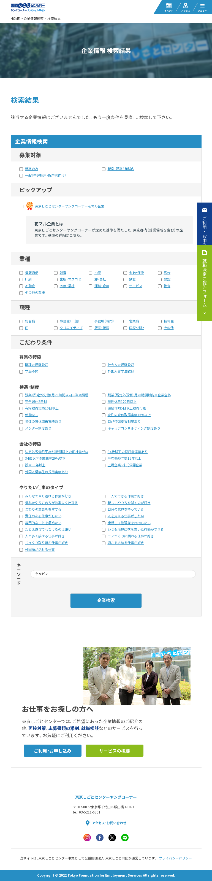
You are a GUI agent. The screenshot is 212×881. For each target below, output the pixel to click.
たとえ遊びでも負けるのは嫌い (48, 529)
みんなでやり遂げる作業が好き (48, 496)
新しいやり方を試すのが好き (129, 502)
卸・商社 (100, 279)
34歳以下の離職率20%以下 (45, 458)
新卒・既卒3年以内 (121, 168)
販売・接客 (101, 327)
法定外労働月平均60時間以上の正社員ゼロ (56, 451)
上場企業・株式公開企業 (125, 464)
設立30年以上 (35, 464)
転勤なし (31, 414)
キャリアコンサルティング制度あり (134, 428)
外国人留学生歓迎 (121, 371)
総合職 (30, 321)
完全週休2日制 (36, 401)
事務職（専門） (104, 321)
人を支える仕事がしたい (126, 515)
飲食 (132, 279)
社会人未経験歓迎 (121, 364)
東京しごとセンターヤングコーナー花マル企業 (69, 206)
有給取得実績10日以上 (42, 408)
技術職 (169, 321)
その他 (169, 327)
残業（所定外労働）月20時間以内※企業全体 (139, 394)
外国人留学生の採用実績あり (46, 471)
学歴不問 (31, 371)
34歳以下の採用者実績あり (128, 451)
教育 (167, 285)
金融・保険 (136, 272)
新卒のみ (31, 168)
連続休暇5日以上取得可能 (127, 408)
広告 (167, 272)
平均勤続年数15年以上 (124, 458)
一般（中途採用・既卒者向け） (45, 175)
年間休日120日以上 (122, 401)
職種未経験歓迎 (36, 364)
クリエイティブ (71, 327)
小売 (97, 272)
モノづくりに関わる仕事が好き (131, 536)
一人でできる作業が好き (126, 496)
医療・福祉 (67, 285)
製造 (63, 272)
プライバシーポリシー (175, 858)
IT (26, 327)
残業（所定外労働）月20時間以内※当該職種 (56, 394)
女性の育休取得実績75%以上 (129, 414)
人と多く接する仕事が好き (45, 536)
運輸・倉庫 (101, 285)
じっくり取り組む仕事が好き (46, 542)
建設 (167, 279)
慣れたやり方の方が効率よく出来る (51, 502)
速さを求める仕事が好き (126, 542)
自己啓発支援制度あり (124, 421)
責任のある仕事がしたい (43, 515)
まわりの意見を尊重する (43, 509)
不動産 (30, 285)
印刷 (28, 279)
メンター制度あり (38, 428)
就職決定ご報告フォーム (204, 282)
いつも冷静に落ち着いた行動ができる (136, 529)
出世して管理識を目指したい (129, 522)
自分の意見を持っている (126, 509)
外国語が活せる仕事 (40, 549)
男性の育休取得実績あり (43, 421)
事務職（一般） (70, 321)
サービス (135, 285)
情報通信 (31, 272)
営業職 (134, 321)
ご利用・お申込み (204, 233)
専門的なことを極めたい (43, 522)
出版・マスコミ (70, 279)
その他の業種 (35, 292)
